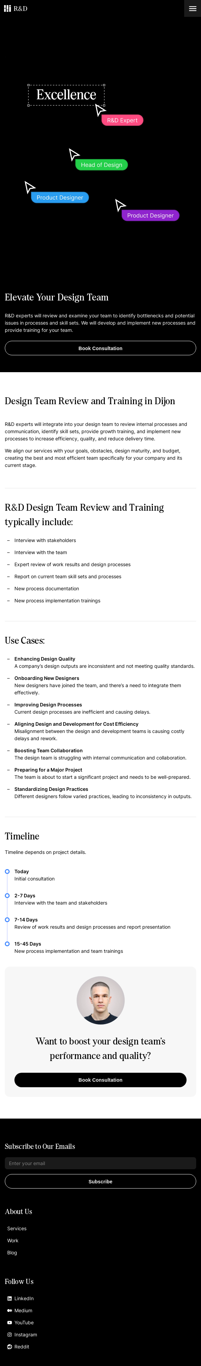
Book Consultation (101, 348)
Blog (12, 1252)
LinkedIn (20, 1298)
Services (16, 1228)
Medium (19, 1310)
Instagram (22, 1334)
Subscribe (101, 1181)
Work (13, 1240)
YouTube (20, 1322)
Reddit (18, 1346)
